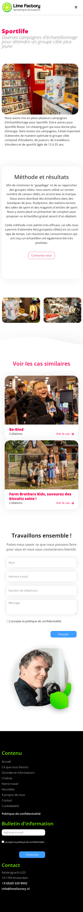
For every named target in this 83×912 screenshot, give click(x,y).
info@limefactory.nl (16, 889)
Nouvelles (8, 789)
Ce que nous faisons (15, 767)
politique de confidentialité (43, 621)
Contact (7, 800)
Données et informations (18, 773)
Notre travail (10, 784)
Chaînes (7, 778)
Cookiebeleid (10, 806)
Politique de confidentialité (21, 814)
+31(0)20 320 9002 (14, 883)
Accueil (6, 761)
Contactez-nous (41, 255)
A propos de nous (13, 795)
